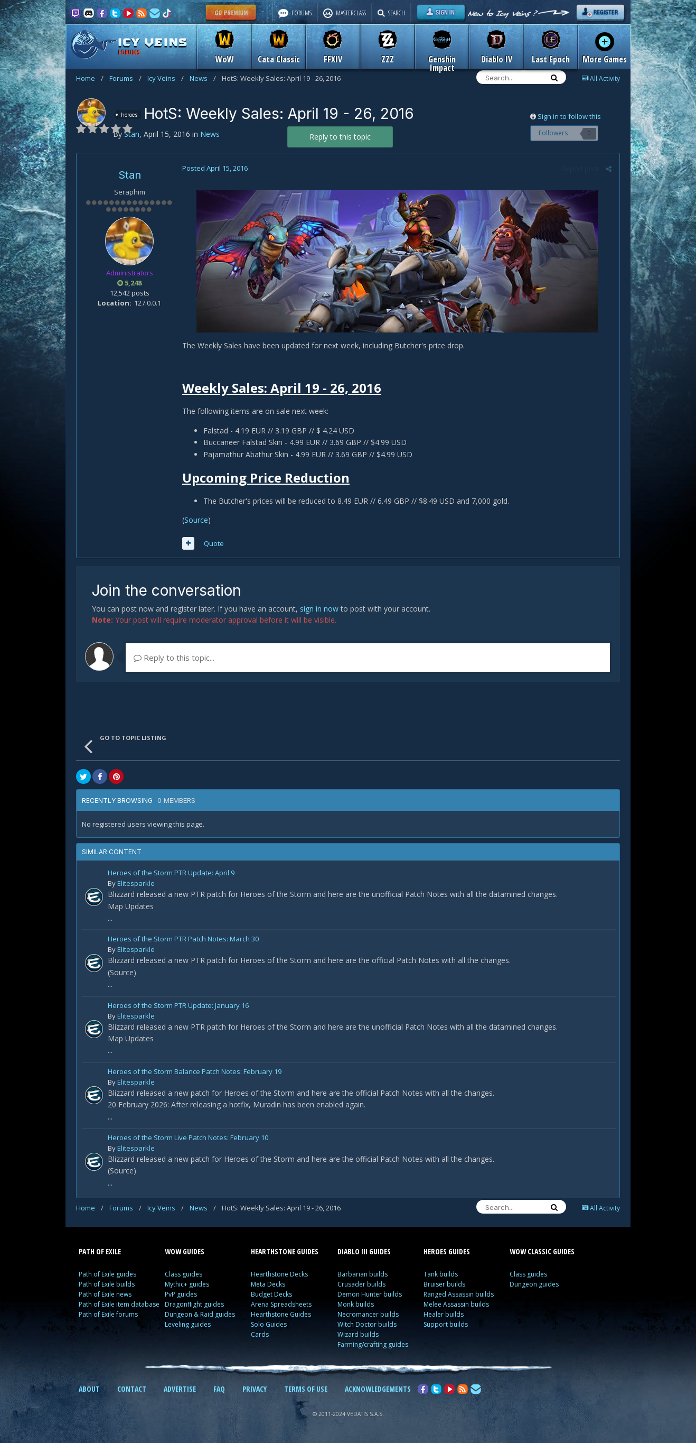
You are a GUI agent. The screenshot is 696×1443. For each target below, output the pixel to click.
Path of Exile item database (119, 1304)
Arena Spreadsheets (281, 1304)
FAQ (219, 1389)
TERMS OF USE (305, 1389)
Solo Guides (269, 1324)
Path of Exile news (105, 1294)
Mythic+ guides (187, 1284)
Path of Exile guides (107, 1274)
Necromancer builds (368, 1314)
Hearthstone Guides (281, 1314)
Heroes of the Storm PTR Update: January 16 (178, 1006)
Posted (215, 168)
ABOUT (89, 1389)
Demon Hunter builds (369, 1294)
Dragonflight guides (194, 1304)
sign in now (319, 609)
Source (196, 520)
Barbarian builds (362, 1274)
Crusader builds (361, 1284)
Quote (214, 543)
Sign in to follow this (569, 116)
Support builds (446, 1324)
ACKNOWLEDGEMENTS (378, 1389)
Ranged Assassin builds (459, 1294)
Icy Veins (165, 78)
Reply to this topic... (174, 657)
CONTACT (131, 1389)
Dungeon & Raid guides (200, 1314)
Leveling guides (188, 1324)
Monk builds (355, 1304)
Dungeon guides (534, 1284)
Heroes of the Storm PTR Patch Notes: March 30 (183, 940)
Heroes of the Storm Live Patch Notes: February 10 (188, 1138)
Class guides (183, 1274)
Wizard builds (358, 1334)
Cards (260, 1334)
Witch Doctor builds (367, 1324)
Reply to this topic (340, 137)
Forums (125, 78)
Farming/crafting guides (372, 1344)
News (203, 78)
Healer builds (444, 1314)
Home (90, 78)
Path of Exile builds (107, 1284)
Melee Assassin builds (456, 1304)
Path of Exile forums (108, 1314)
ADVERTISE (180, 1389)
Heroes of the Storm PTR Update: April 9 (171, 873)
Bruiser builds (444, 1284)
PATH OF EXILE (100, 1251)
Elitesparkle (136, 883)
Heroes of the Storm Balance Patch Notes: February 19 (194, 1072)
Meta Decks (268, 1284)
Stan (129, 175)
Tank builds (441, 1274)
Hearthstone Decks (279, 1274)
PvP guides (181, 1294)
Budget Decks (271, 1294)
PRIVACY (254, 1389)
